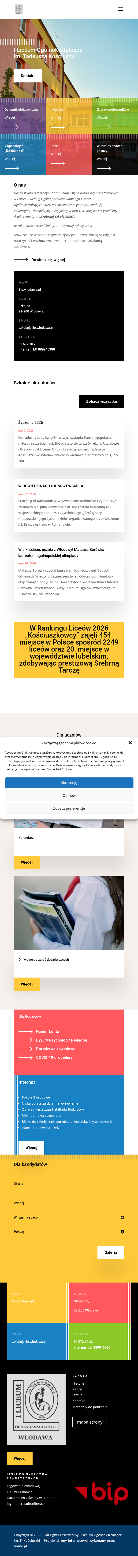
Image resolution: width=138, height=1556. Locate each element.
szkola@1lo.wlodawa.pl (36, 328)
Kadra (77, 1389)
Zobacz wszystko (101, 401)
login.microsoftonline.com (27, 1503)
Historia (78, 1383)
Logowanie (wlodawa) (23, 1486)
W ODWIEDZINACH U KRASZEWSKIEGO (51, 486)
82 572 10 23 (28, 344)
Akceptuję (69, 782)
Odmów (69, 795)
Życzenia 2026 (30, 422)
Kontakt (28, 76)
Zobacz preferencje (69, 808)
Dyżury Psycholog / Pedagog (61, 1040)
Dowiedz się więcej (48, 260)
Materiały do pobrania (89, 1407)
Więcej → (21, 1203)
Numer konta (47, 1031)
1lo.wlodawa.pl (30, 289)
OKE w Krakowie (19, 1492)
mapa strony (89, 1422)
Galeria (110, 1252)
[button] (130, 743)
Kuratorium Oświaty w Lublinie (31, 1498)
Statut (77, 1395)
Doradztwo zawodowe (55, 1049)
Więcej (27, 862)
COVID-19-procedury (54, 1057)
